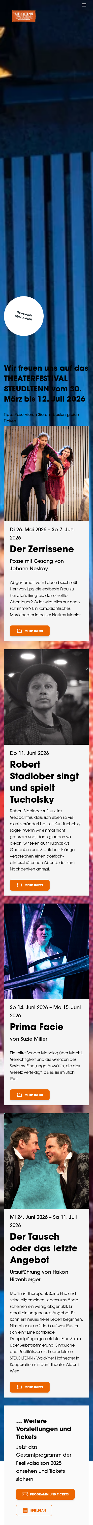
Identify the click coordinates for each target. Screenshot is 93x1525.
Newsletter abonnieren (23, 316)
